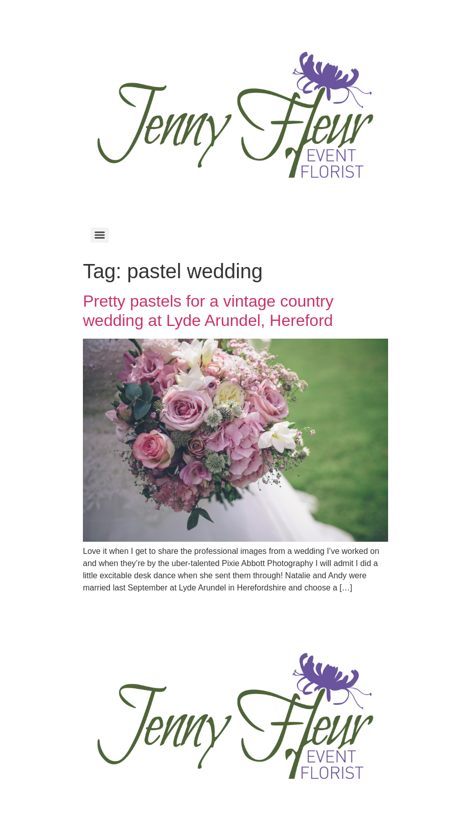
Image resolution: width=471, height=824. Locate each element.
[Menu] (100, 235)
